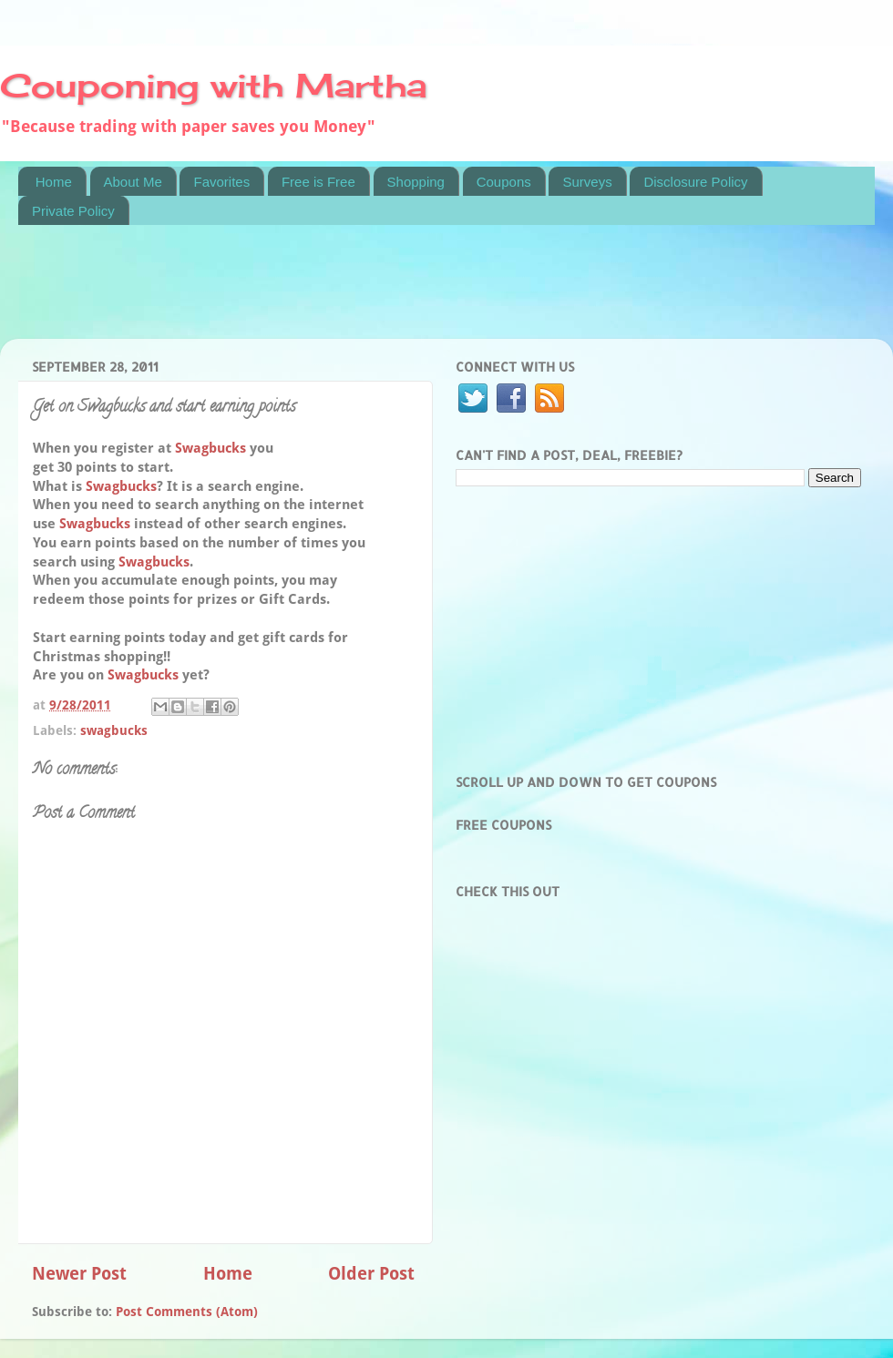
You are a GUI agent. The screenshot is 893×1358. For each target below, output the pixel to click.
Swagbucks (210, 448)
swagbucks (114, 730)
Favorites (221, 181)
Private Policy (73, 211)
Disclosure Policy (695, 181)
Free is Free (318, 181)
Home (54, 181)
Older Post (371, 1273)
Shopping (416, 181)
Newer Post (79, 1273)
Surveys (586, 181)
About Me (133, 181)
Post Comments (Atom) (187, 1311)
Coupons (504, 181)
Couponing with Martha (213, 86)
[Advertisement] (350, 293)
